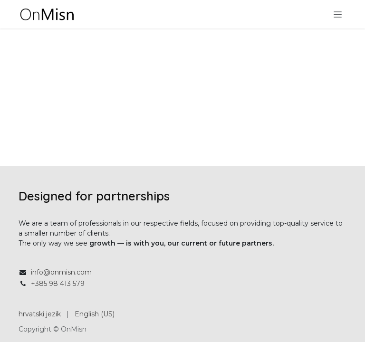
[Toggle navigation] (337, 14)
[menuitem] (40, 314)
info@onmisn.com (61, 272)
